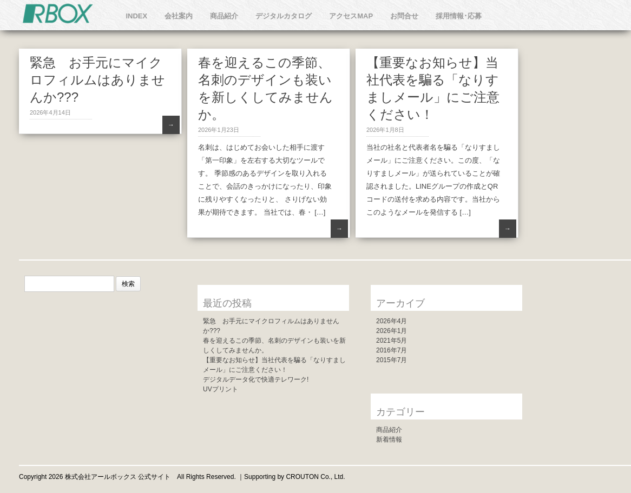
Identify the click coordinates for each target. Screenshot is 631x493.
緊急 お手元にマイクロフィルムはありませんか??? (97, 79)
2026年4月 (391, 321)
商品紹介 (224, 16)
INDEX (136, 16)
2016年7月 (391, 350)
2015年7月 (391, 360)
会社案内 (179, 16)
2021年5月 (391, 340)
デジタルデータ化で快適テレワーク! (255, 379)
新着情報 (389, 439)
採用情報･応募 (459, 16)
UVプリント (220, 389)
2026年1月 (391, 331)
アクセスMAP (351, 16)
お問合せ (404, 16)
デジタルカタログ (283, 16)
